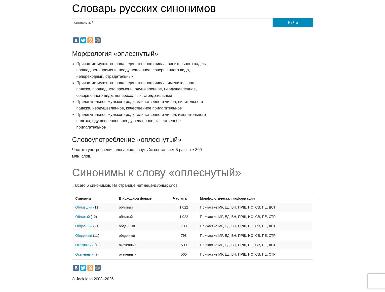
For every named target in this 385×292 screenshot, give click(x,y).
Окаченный (84, 254)
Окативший (84, 245)
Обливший (83, 207)
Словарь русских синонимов (144, 8)
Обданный (83, 236)
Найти (293, 23)
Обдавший (83, 226)
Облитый (82, 217)
